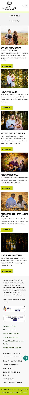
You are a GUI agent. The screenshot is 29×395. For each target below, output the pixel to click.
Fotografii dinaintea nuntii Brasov (14, 215)
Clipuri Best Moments (10, 330)
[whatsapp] (25, 358)
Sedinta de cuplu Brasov (13, 133)
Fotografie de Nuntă (9, 326)
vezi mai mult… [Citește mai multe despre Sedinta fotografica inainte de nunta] (6, 66)
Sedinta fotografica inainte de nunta (11, 49)
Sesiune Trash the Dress (11, 337)
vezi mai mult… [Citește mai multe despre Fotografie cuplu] (6, 188)
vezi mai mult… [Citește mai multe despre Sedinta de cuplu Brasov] (6, 149)
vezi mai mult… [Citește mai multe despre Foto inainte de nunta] (6, 271)
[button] (22, 6)
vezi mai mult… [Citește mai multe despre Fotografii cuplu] (6, 107)
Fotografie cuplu (9, 175)
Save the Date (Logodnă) (11, 333)
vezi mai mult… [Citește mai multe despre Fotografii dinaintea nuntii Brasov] (6, 229)
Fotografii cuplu (9, 92)
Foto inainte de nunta (11, 255)
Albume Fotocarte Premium (12, 348)
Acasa (11, 21)
